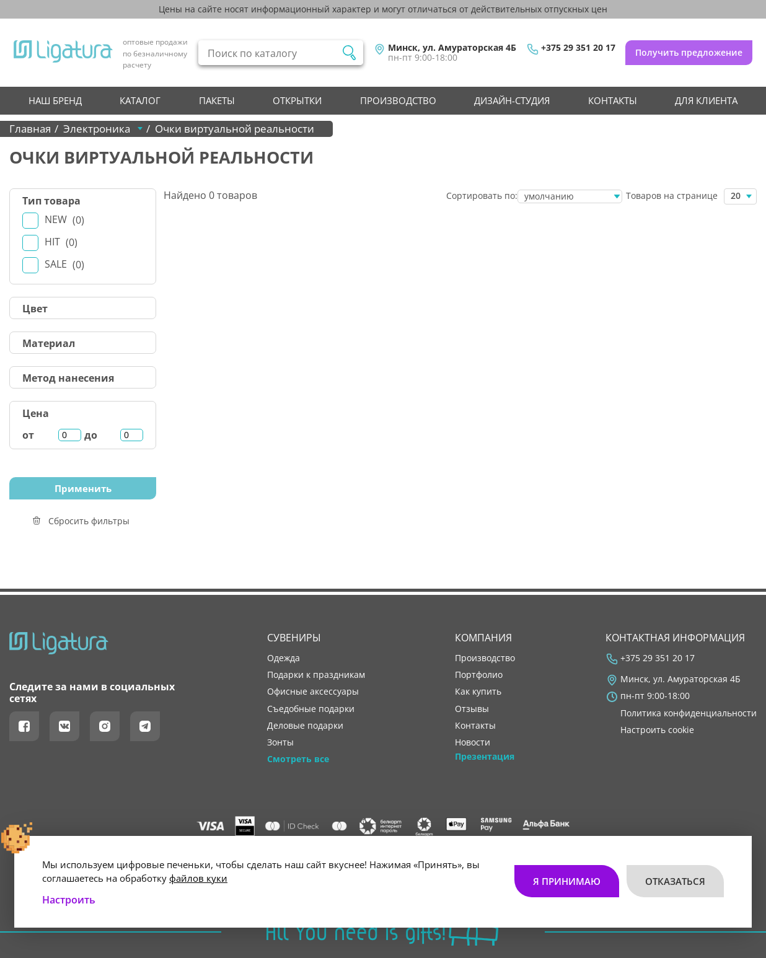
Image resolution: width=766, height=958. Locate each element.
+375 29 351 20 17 (578, 48)
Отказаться (675, 881)
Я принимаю (567, 881)
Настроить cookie (657, 730)
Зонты (280, 742)
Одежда (283, 658)
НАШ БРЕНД (55, 100)
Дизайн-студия (512, 100)
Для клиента (706, 100)
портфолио (479, 675)
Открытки (297, 100)
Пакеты (217, 100)
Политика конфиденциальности (688, 713)
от (28, 435)
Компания (483, 637)
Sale (64, 264)
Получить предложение (688, 52)
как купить (478, 692)
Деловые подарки (305, 726)
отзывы (472, 709)
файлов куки (198, 878)
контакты (612, 100)
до (90, 435)
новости (472, 742)
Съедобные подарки (310, 709)
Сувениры (294, 637)
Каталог (140, 100)
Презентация (484, 757)
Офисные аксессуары (313, 692)
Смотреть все (298, 759)
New (64, 219)
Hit (61, 241)
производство (398, 100)
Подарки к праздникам (316, 675)
